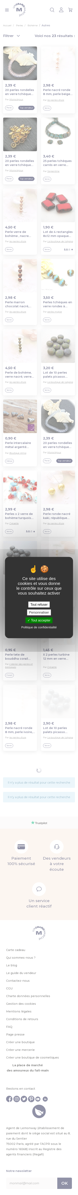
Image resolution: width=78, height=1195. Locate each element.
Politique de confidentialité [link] (39, 627)
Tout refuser (39, 604)
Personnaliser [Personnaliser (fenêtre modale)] (39, 612)
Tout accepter (38, 620)
